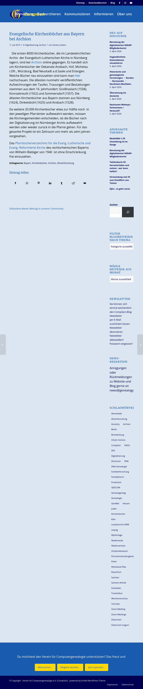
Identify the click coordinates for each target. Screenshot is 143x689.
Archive (42, 45)
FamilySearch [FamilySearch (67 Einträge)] (117, 476)
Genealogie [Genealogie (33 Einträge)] (116, 498)
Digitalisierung (31, 45)
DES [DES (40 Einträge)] (113, 450)
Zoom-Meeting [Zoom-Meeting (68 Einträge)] (118, 609)
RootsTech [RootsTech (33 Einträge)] (116, 572)
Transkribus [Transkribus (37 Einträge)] (117, 593)
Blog (112, 2)
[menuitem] (80, 3)
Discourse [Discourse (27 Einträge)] (116, 461)
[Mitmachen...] (45, 667)
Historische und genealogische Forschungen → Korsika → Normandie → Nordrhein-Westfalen (122, 77)
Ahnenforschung (65, 163)
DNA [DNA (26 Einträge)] (126, 461)
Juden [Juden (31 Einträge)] (114, 508)
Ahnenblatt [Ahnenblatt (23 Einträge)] (116, 413)
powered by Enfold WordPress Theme (87, 680)
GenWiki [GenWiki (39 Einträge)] (115, 503)
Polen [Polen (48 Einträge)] (114, 561)
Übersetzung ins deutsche (118, 94)
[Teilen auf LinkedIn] (50, 183)
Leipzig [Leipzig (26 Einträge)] (114, 529)
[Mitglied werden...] (70, 667)
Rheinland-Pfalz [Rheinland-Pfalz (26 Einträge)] (118, 566)
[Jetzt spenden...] (96, 667)
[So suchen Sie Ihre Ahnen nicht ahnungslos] (3, 344)
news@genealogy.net (124, 390)
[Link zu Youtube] (131, 3)
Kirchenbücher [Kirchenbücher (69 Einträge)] (118, 513)
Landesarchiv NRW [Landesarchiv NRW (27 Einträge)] (120, 524)
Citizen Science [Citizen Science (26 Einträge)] (118, 439)
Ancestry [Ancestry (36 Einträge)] (115, 424)
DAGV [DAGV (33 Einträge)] (127, 445)
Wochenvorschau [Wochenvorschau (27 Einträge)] (119, 598)
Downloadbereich (98, 2)
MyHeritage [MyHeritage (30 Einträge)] (116, 535)
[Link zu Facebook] (119, 3)
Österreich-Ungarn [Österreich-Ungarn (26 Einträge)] (120, 625)
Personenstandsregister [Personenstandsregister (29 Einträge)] (122, 556)
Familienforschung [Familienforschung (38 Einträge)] (120, 471)
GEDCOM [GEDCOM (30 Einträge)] (115, 487)
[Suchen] (128, 212)
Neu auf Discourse (118, 34)
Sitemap (80, 2)
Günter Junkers (59, 45)
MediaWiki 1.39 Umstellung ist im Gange (119, 141)
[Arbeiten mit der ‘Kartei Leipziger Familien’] (140, 344)
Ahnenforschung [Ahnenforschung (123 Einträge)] (119, 418)
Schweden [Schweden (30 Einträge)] (116, 588)
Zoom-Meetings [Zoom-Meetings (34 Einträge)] (118, 614)
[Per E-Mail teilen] (84, 183)
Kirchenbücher (39, 163)
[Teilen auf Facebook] (15, 183)
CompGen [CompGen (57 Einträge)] (116, 445)
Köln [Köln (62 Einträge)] (113, 519)
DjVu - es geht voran (120, 188)
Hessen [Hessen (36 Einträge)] (126, 503)
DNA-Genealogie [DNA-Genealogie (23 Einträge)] (119, 466)
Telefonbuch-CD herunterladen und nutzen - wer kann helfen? (119, 167)
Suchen (114, 204)
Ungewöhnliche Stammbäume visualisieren (117, 59)
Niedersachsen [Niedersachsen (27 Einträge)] (118, 545)
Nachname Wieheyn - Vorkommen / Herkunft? (120, 107)
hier (77, 76)
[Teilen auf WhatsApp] (27, 183)
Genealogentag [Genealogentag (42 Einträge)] (118, 492)
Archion (36, 62)
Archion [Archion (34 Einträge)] (127, 424)
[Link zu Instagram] (125, 3)
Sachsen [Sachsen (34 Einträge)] (115, 577)
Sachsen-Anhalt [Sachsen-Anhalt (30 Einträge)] (118, 582)
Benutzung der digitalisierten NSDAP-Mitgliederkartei (121, 45)
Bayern (27, 163)
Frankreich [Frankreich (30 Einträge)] (116, 482)
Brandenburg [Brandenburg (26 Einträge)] (117, 434)
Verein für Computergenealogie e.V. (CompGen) (45, 680)
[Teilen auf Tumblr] (61, 183)
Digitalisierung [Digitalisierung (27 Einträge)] (118, 455)
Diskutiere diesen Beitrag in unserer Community (36, 208)
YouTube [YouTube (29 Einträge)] (115, 603)
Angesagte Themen (119, 131)
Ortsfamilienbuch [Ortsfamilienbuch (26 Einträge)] (119, 551)
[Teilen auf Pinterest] (38, 183)
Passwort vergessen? (121, 343)
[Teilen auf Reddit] (73, 183)
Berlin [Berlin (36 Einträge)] (114, 429)
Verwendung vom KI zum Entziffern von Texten (120, 179)
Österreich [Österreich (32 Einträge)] (116, 619)
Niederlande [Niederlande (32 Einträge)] (117, 540)
